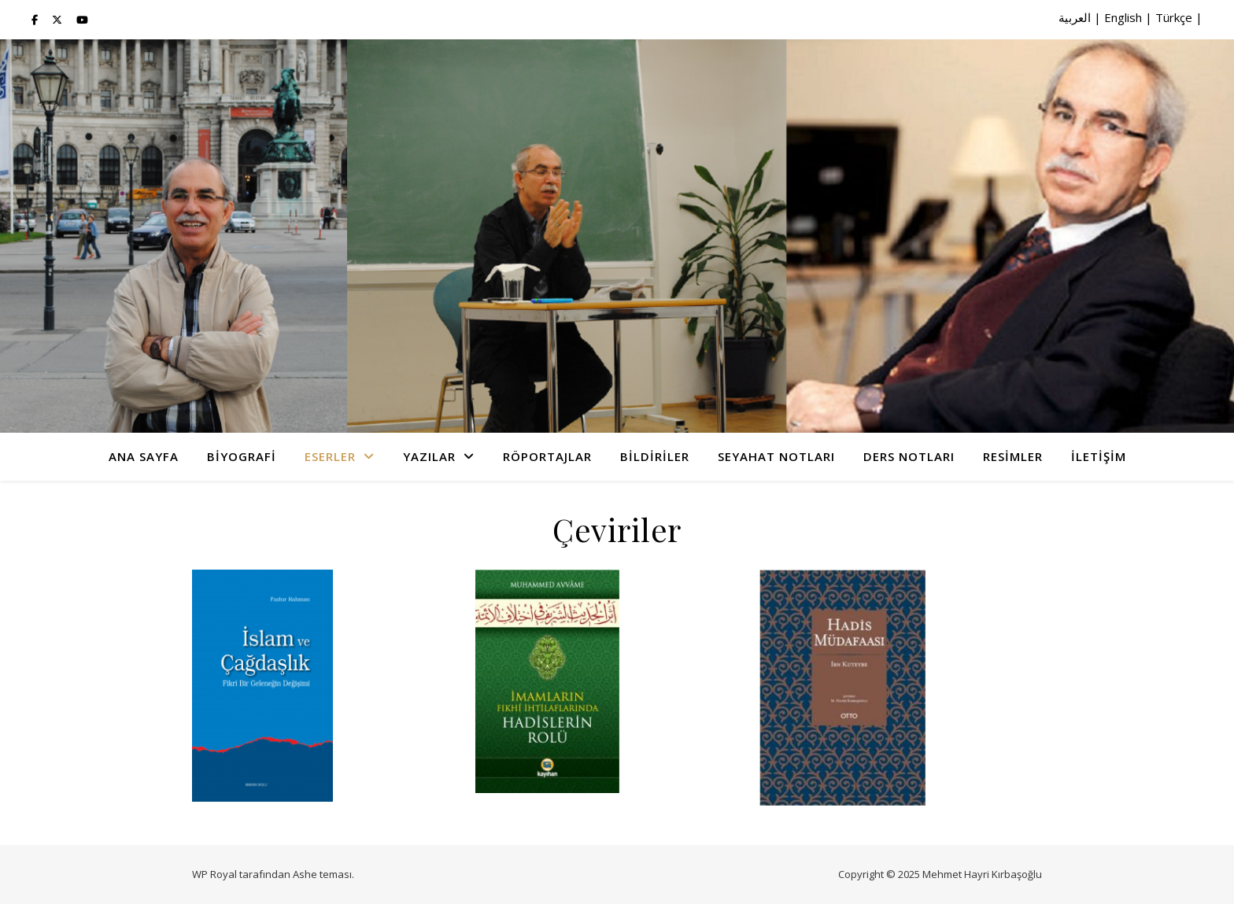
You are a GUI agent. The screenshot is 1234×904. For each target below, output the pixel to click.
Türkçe (1173, 17)
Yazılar (429, 456)
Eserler (330, 456)
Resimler (1013, 456)
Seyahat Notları (776, 456)
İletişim (1098, 456)
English (1123, 17)
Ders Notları (909, 456)
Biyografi (241, 456)
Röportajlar (547, 456)
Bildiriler (654, 456)
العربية (1075, 17)
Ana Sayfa (144, 456)
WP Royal (214, 874)
